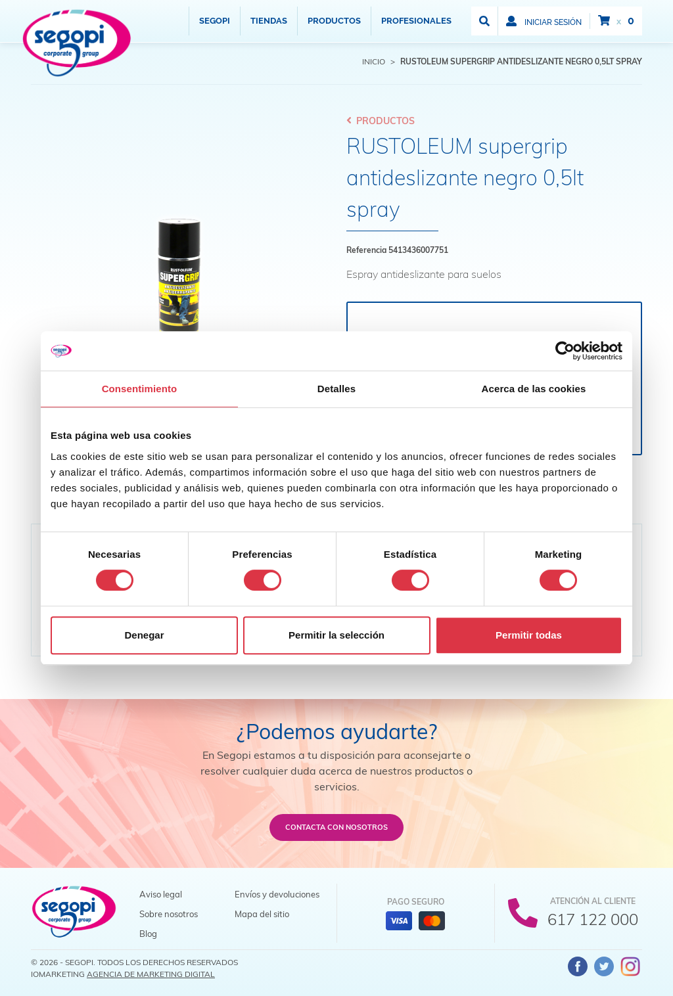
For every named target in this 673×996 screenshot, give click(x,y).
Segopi (214, 21)
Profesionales (416, 21)
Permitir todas (529, 635)
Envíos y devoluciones (277, 894)
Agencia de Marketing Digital (151, 974)
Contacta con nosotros (336, 827)
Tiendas (268, 21)
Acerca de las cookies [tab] (534, 388)
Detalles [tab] (336, 388)
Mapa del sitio (262, 914)
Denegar (144, 635)
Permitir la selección (336, 635)
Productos (334, 21)
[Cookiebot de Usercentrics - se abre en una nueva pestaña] (564, 351)
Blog (148, 933)
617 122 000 (592, 919)
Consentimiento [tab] (139, 388)
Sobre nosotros (168, 914)
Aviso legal (160, 894)
